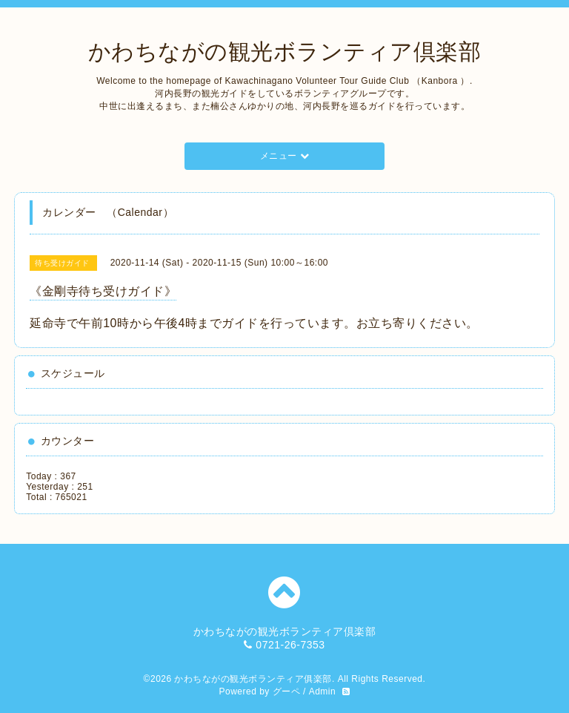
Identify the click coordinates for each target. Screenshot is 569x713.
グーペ (287, 691)
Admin (322, 691)
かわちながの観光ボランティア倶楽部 (285, 51)
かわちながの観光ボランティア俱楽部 (253, 679)
